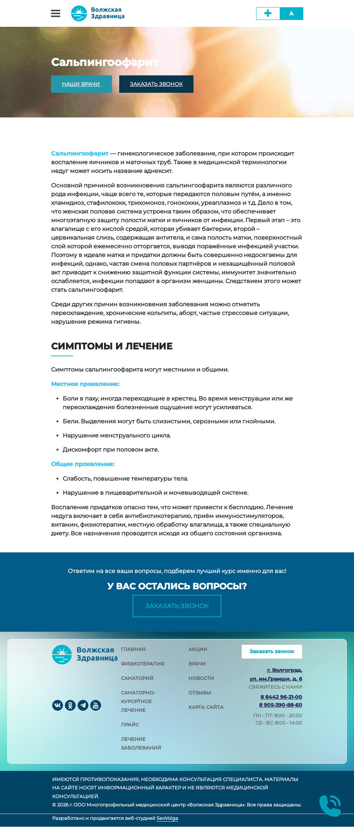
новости (201, 681)
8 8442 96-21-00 (281, 700)
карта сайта (206, 710)
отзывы (199, 696)
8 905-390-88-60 (280, 708)
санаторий (137, 681)
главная (133, 652)
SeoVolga (167, 821)
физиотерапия (142, 667)
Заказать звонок (177, 607)
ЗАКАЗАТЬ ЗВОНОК (156, 84)
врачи (197, 667)
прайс (130, 728)
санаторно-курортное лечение (138, 704)
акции (197, 652)
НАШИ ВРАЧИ (81, 84)
